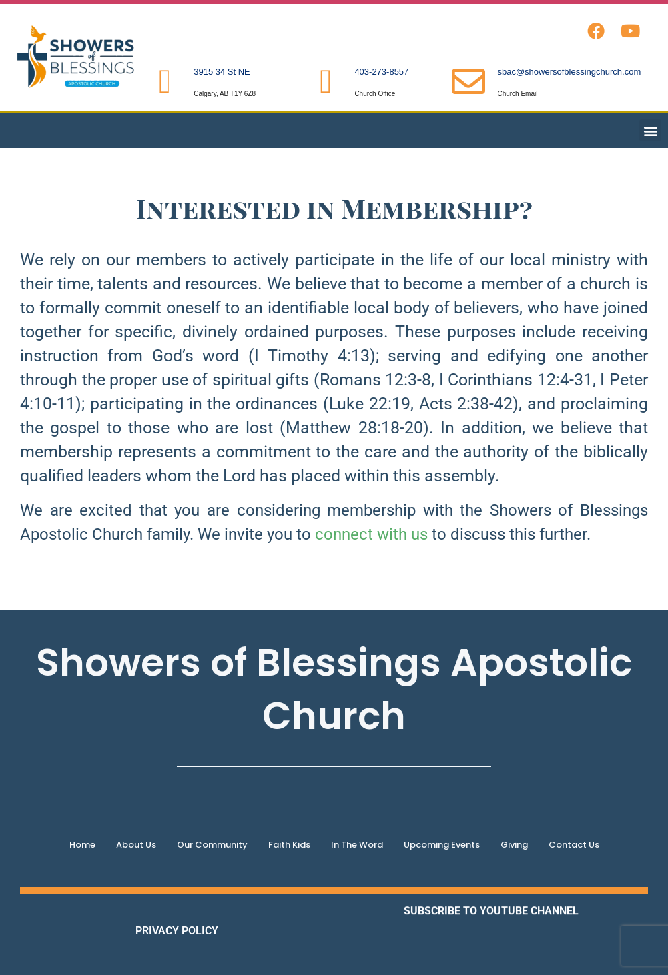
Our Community (212, 844)
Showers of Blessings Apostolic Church (334, 689)
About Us (136, 844)
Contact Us (574, 844)
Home (82, 844)
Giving (514, 844)
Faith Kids (289, 844)
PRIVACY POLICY (176, 930)
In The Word (357, 844)
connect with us (371, 534)
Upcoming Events (442, 844)
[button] (650, 130)
